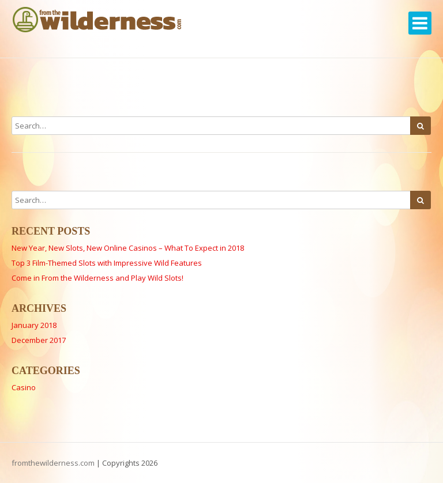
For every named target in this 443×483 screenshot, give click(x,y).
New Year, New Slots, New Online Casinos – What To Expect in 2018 (128, 248)
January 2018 (34, 325)
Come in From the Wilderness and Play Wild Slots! (97, 278)
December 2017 (39, 340)
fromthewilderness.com (53, 463)
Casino (24, 387)
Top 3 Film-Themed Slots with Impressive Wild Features (107, 263)
